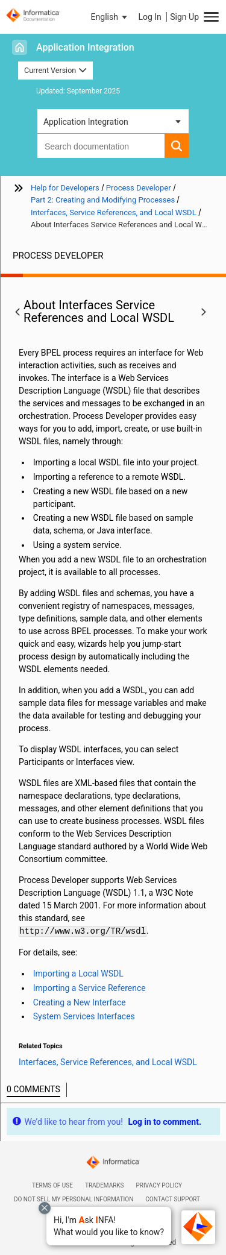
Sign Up (184, 17)
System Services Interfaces (84, 1016)
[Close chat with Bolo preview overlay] (45, 1208)
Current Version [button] (55, 70)
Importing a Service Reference (89, 988)
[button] (108, 1226)
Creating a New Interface (79, 1002)
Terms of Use (52, 1185)
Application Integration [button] (85, 122)
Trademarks (104, 1185)
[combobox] (101, 146)
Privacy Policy (159, 1185)
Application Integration (85, 47)
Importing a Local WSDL (78, 973)
